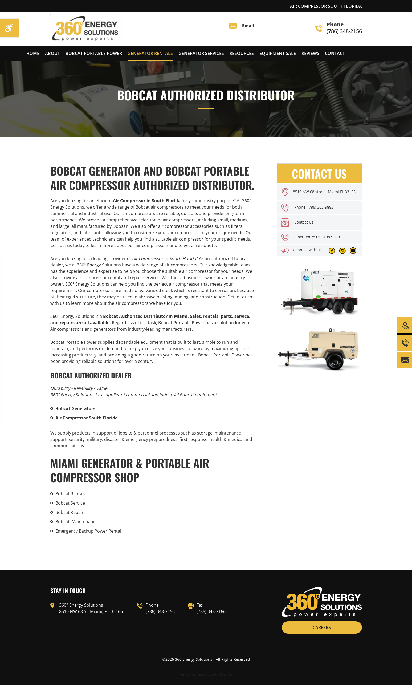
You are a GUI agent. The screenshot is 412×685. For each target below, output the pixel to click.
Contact (335, 53)
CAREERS (322, 627)
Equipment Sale (277, 53)
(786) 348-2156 (338, 28)
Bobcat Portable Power (94, 53)
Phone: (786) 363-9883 (313, 207)
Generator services (201, 53)
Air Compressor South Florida (206, 674)
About (52, 53)
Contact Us (303, 222)
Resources (242, 53)
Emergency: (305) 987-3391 (318, 236)
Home (32, 53)
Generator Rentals (150, 53)
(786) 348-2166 (211, 611)
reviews (310, 53)
